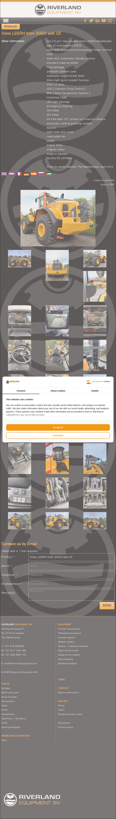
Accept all (58, 427)
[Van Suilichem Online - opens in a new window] (98, 382)
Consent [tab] (21, 391)
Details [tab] (95, 391)
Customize (58, 435)
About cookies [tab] (58, 391)
